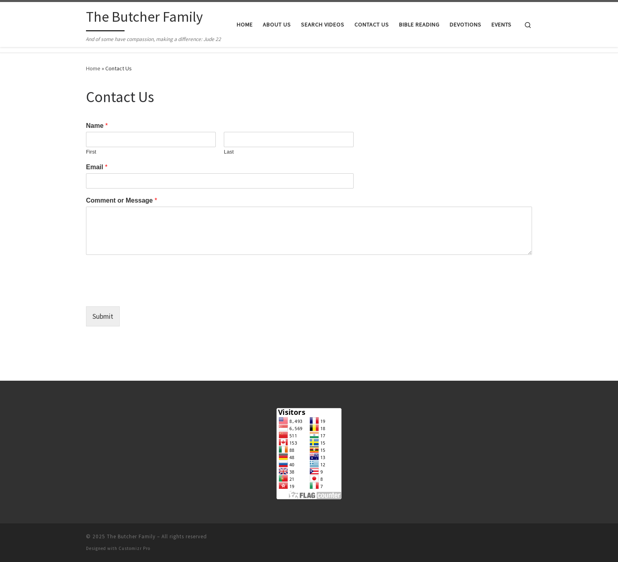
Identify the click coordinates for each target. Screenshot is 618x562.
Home (93, 68)
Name (97, 125)
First (91, 152)
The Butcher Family (131, 536)
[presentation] (147, 293)
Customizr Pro (134, 548)
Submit (103, 316)
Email (96, 167)
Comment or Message (121, 200)
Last (229, 152)
